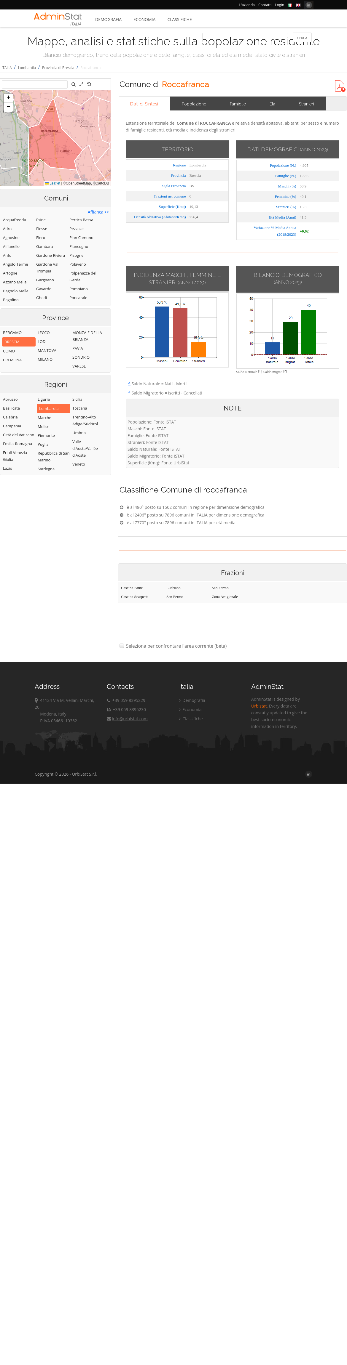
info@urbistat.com (127, 718)
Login (279, 4)
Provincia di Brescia (58, 67)
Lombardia (27, 67)
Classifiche (179, 19)
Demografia (108, 19)
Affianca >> (98, 212)
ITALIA (6, 67)
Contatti (265, 4)
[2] (285, 371)
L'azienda (247, 4)
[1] (260, 371)
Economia (144, 19)
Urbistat (259, 706)
